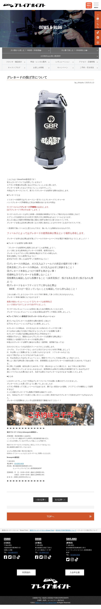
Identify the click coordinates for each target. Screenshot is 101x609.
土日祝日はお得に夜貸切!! (50, 58)
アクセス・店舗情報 (87, 64)
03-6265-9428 (19, 468)
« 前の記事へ (41, 504)
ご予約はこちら (97, 20)
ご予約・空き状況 (87, 71)
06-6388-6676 (13, 557)
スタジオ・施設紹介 (14, 64)
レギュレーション (63, 64)
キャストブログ (14, 71)
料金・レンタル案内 (38, 64)
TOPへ (50, 520)
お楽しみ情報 (38, 71)
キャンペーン (63, 71)
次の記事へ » (60, 504)
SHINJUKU (71, 543)
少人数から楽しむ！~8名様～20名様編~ (26, 51)
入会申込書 (75, 577)
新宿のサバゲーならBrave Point (46, 607)
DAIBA (38, 543)
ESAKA (7, 543)
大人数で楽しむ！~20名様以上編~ (74, 51)
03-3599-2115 (44, 557)
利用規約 (26, 577)
